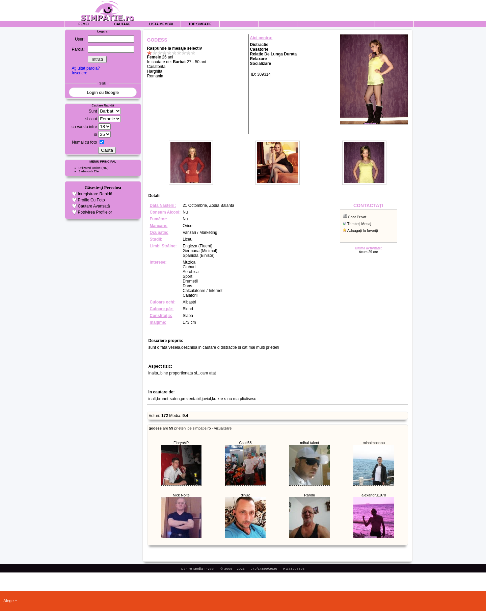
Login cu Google (103, 92)
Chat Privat (357, 217)
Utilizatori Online (90, 168)
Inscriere (79, 73)
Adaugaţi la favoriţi (362, 230)
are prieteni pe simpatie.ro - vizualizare (190, 428)
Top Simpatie (200, 24)
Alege (8, 600)
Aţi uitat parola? (86, 68)
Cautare (122, 24)
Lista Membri (161, 24)
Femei (83, 24)
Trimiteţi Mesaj (359, 224)
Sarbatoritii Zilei (89, 171)
